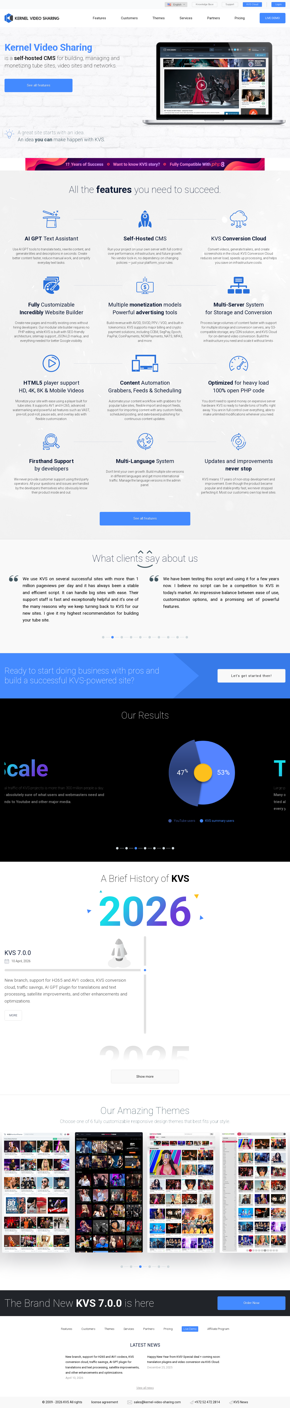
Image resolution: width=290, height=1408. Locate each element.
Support (230, 4)
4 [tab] (131, 637)
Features (66, 1329)
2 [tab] (112, 637)
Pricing (168, 1329)
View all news (145, 1387)
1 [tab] (103, 637)
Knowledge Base (204, 4)
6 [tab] (149, 637)
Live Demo (272, 18)
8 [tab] (168, 637)
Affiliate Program (218, 1329)
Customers (88, 1329)
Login (279, 4)
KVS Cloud (252, 4)
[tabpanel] (74, 600)
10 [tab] (187, 637)
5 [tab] (140, 637)
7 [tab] (159, 637)
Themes (109, 1329)
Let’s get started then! (251, 676)
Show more (145, 1077)
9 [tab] (177, 637)
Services (128, 1329)
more (13, 1015)
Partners (149, 1329)
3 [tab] (122, 637)
